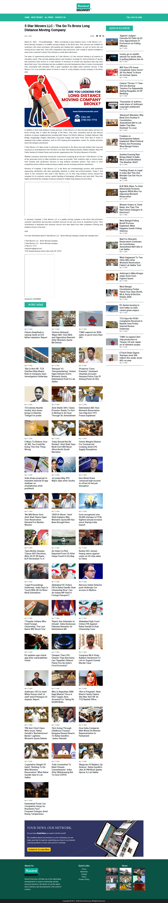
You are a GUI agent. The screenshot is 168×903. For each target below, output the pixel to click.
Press (84, 869)
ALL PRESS (49, 17)
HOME (27, 17)
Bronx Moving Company (34, 45)
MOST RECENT (37, 17)
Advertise (84, 872)
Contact (84, 874)
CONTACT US (60, 17)
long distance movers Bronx (81, 179)
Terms (84, 877)
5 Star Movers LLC (94, 42)
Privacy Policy (84, 879)
